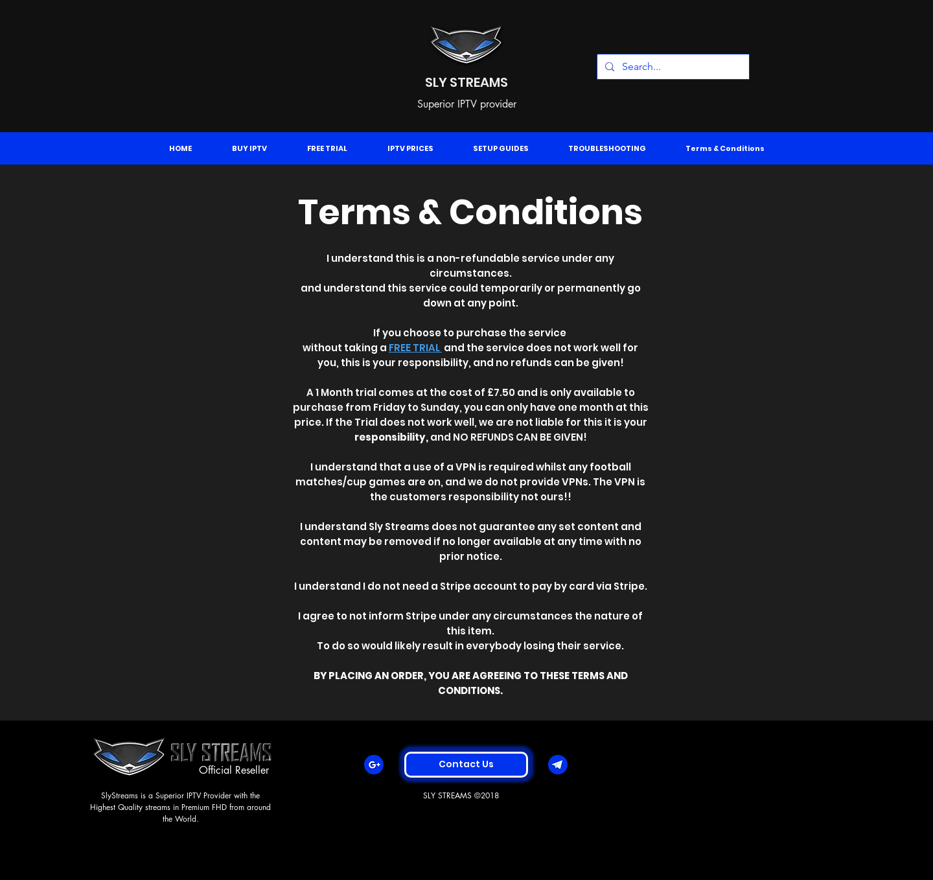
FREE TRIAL (415, 347)
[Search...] (672, 66)
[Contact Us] (466, 765)
